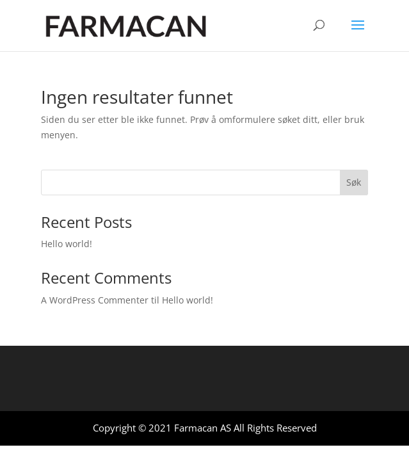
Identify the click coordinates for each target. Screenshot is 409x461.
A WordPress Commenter (94, 300)
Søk (353, 182)
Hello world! (66, 244)
